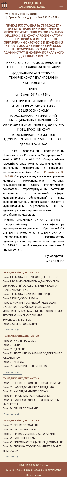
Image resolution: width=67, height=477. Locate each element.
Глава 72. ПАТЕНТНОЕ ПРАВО (20, 438)
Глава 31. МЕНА (12, 345)
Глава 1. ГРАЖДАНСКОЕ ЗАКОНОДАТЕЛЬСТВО (30, 277)
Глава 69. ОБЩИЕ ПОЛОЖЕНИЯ (20, 425)
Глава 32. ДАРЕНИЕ (14, 349)
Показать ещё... (12, 330)
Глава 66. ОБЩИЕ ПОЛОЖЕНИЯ (20, 408)
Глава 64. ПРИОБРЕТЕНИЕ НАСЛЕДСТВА (26, 395)
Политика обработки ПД (33, 464)
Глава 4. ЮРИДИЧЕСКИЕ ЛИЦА (20, 298)
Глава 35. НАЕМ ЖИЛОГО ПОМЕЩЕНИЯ (25, 366)
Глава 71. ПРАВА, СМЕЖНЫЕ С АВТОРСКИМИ (29, 433)
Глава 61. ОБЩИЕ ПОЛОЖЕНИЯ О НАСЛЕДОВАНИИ (32, 383)
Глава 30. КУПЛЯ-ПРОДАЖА (19, 340)
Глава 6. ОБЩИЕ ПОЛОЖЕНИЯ (20, 323)
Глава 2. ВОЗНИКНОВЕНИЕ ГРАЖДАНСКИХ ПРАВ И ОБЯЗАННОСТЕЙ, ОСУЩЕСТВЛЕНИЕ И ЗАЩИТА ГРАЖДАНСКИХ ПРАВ (32, 285)
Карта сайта (33, 475)
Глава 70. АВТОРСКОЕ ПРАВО (20, 429)
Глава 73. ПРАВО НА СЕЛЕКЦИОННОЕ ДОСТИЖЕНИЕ (33, 442)
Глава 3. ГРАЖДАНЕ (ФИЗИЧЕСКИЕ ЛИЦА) (27, 294)
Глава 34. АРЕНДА (13, 362)
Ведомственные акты (24, 13)
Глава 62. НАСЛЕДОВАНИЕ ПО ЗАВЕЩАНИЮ (28, 387)
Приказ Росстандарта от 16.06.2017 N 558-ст (35, 17)
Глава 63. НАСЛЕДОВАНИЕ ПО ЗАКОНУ (25, 391)
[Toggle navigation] (61, 5)
